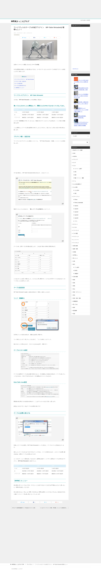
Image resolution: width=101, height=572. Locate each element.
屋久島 (75, 270)
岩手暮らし (75, 255)
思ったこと (75, 258)
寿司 (75, 171)
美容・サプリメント (77, 292)
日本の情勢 (75, 276)
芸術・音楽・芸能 (77, 298)
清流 (75, 193)
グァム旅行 (76, 267)
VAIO (74, 153)
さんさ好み (76, 190)
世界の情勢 (75, 245)
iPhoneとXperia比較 (78, 202)
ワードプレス (16, 34)
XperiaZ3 (76, 214)
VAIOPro (75, 156)
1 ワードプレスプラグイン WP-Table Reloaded (24, 79)
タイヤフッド (75, 68)
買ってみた (75, 304)
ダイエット (75, 224)
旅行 (74, 264)
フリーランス (76, 230)
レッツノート (76, 239)
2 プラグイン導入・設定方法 (20, 81)
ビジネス (75, 227)
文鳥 (74, 261)
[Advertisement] (50, 9)
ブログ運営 (75, 233)
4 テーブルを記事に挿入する (20, 85)
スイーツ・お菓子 (78, 168)
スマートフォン (76, 196)
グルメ (74, 165)
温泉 (74, 282)
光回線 (74, 251)
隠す (25, 76)
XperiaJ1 (76, 205)
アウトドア (75, 159)
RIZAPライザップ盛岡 (77, 150)
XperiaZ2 (76, 211)
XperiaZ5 (76, 218)
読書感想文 (75, 301)
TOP (18, 564)
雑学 (74, 307)
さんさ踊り (75, 187)
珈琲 (75, 174)
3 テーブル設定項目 (18, 83)
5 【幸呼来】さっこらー (19, 87)
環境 (74, 285)
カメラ (74, 162)
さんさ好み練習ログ (77, 184)
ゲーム (74, 181)
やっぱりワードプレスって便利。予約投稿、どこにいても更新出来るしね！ (54, 507)
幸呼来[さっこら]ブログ (22, 20)
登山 (74, 289)
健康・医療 (75, 248)
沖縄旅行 (76, 273)
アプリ (75, 221)
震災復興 (75, 310)
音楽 (74, 313)
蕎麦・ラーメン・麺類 (79, 177)
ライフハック (76, 236)
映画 (74, 279)
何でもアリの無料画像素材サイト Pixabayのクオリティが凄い (24, 507)
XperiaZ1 (76, 208)
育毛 (74, 295)
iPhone (75, 199)
